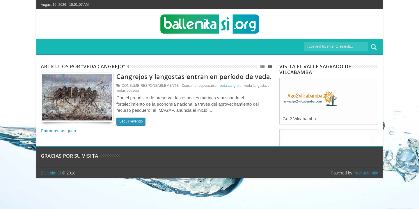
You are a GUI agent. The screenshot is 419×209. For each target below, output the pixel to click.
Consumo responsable (199, 86)
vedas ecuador (127, 91)
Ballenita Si (51, 173)
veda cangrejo (230, 86)
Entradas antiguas (58, 130)
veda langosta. (255, 86)
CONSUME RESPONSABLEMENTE (150, 86)
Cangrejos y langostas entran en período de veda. (193, 76)
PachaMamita (365, 173)
